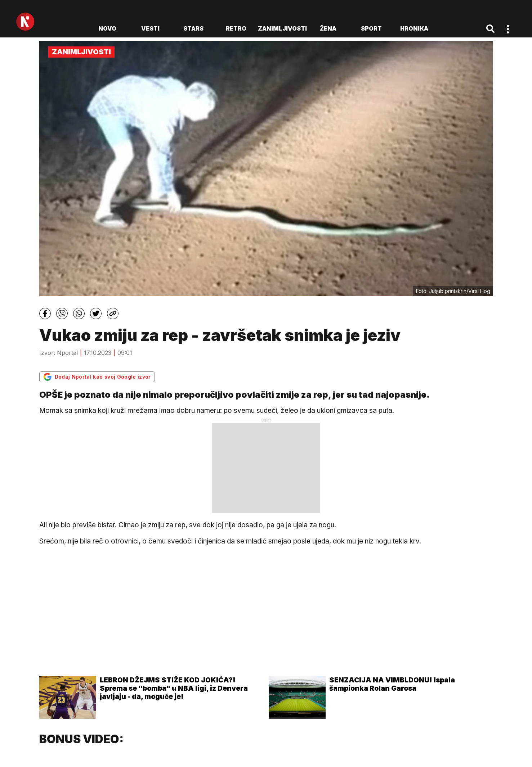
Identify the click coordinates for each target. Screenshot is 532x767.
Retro (236, 28)
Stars (193, 28)
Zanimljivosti (282, 28)
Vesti (150, 28)
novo (107, 28)
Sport (371, 28)
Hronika (414, 28)
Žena (328, 28)
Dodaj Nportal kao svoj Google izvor (97, 377)
